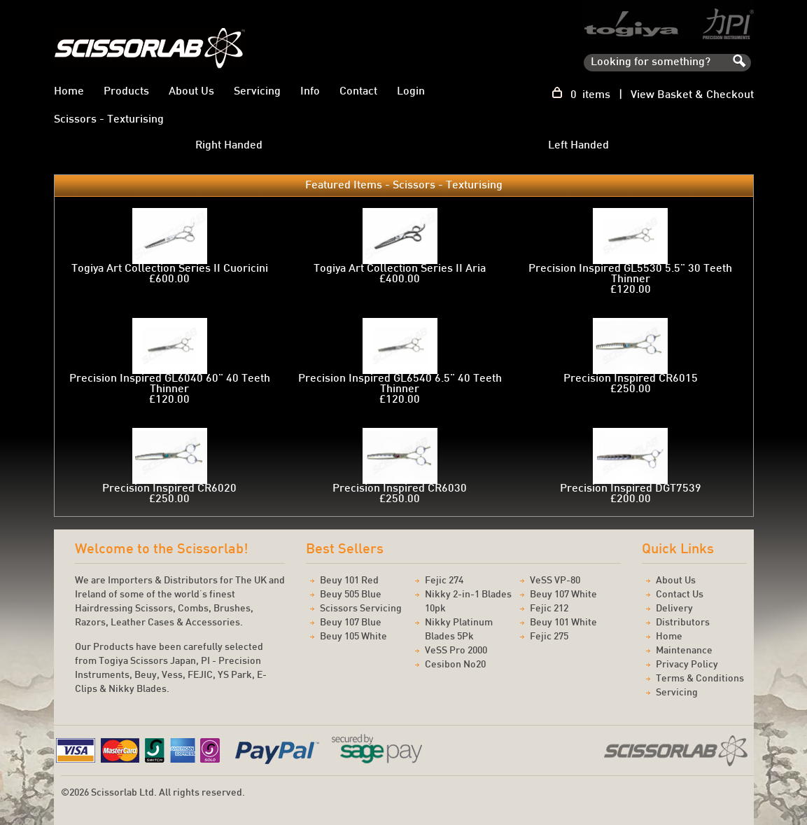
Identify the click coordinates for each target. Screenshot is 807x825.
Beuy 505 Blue (350, 594)
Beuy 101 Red (349, 580)
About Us (191, 92)
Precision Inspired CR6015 (630, 379)
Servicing (257, 92)
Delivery (674, 608)
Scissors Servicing (361, 608)
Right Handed (228, 145)
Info (310, 92)
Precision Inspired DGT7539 (630, 489)
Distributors (683, 623)
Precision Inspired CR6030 (399, 489)
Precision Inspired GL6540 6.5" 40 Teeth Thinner (400, 384)
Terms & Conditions (700, 679)
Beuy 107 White (563, 594)
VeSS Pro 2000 (456, 651)
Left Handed (578, 145)
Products (126, 92)
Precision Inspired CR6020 (169, 489)
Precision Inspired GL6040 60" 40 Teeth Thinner (169, 384)
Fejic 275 (549, 637)
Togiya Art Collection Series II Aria (400, 269)
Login (411, 92)
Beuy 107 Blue (350, 623)
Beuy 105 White (353, 637)
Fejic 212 (549, 608)
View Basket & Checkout (692, 95)
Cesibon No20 (455, 665)
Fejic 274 (444, 580)
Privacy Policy (687, 665)
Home (69, 92)
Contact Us (679, 594)
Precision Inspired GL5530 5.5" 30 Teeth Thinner (630, 274)
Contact (358, 92)
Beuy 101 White (563, 623)
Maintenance (684, 651)
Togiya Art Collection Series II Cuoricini (169, 269)
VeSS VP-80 (555, 580)
